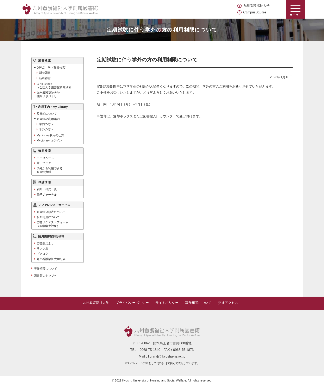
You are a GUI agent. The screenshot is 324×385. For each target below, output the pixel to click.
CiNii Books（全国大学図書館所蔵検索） (55, 85)
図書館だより (45, 243)
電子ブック (44, 163)
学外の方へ (46, 129)
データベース (45, 157)
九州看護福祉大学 (256, 5)
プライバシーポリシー (132, 302)
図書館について (47, 113)
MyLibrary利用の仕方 (50, 135)
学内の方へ (46, 124)
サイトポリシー (167, 302)
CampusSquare (254, 12)
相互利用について (48, 217)
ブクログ (42, 253)
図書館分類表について (51, 212)
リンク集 (42, 248)
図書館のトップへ (45, 275)
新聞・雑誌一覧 (47, 189)
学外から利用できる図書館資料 (50, 170)
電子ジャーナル (47, 194)
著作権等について (45, 268)
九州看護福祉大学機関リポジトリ (48, 94)
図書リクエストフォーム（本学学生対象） (52, 224)
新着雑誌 (45, 78)
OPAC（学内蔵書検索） (52, 67)
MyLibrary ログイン (49, 140)
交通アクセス (228, 302)
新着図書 (45, 72)
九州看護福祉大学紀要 (51, 259)
